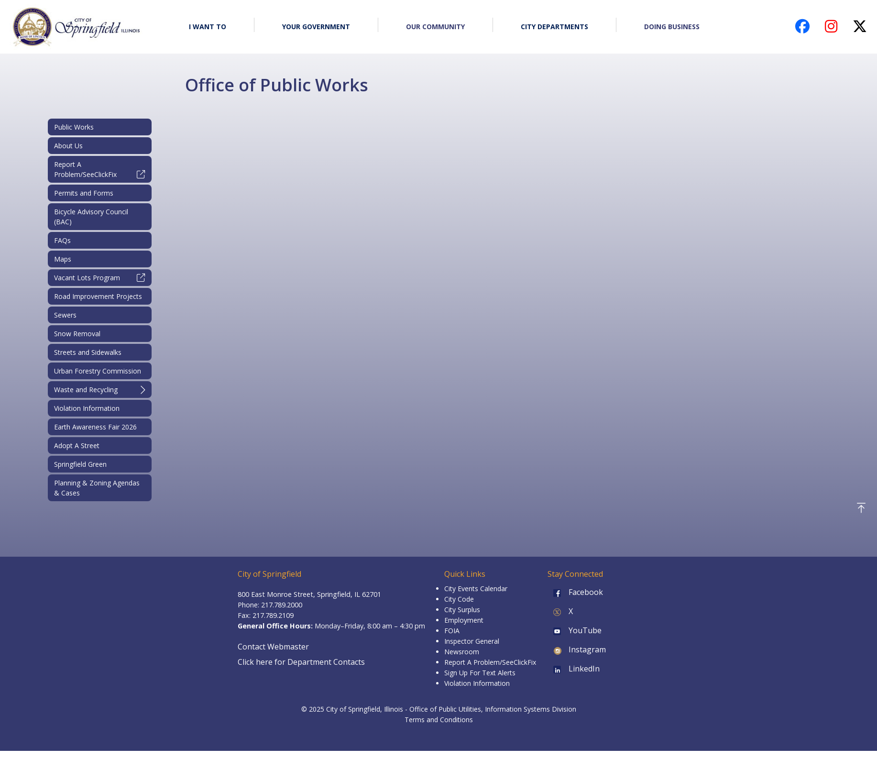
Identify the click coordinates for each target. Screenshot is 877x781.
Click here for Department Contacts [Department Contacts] (301, 662)
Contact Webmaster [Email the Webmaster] (273, 646)
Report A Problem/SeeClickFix (99, 169)
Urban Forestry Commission (97, 370)
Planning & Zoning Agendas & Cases (97, 487)
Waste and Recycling (99, 389)
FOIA (452, 630)
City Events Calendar (475, 588)
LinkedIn (574, 668)
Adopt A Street (76, 445)
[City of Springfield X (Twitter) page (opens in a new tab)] (859, 28)
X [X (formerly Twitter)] (560, 611)
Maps (62, 259)
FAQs (62, 240)
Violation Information (87, 408)
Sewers (65, 314)
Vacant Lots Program (99, 277)
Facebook (575, 592)
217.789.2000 (281, 604)
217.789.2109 (273, 615)
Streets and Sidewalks (87, 352)
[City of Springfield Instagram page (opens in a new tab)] (831, 28)
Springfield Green (80, 464)
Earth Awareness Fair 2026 (95, 426)
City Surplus (462, 609)
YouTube (575, 630)
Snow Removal (77, 333)
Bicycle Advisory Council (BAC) (91, 216)
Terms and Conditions (439, 719)
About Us (68, 145)
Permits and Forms (83, 193)
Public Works (74, 127)
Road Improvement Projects (98, 296)
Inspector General (471, 641)
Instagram (577, 649)
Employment (463, 620)
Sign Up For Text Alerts (479, 672)
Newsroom (461, 651)
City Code (459, 599)
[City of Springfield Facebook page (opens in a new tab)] (802, 28)
